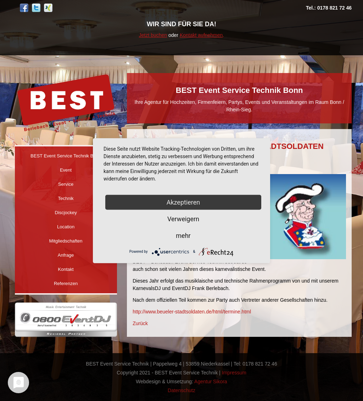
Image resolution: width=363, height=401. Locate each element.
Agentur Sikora (210, 381)
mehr (183, 235)
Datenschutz (181, 390)
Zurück (140, 323)
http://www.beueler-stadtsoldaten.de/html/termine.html (192, 311)
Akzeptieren (183, 202)
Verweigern (183, 218)
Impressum (234, 372)
